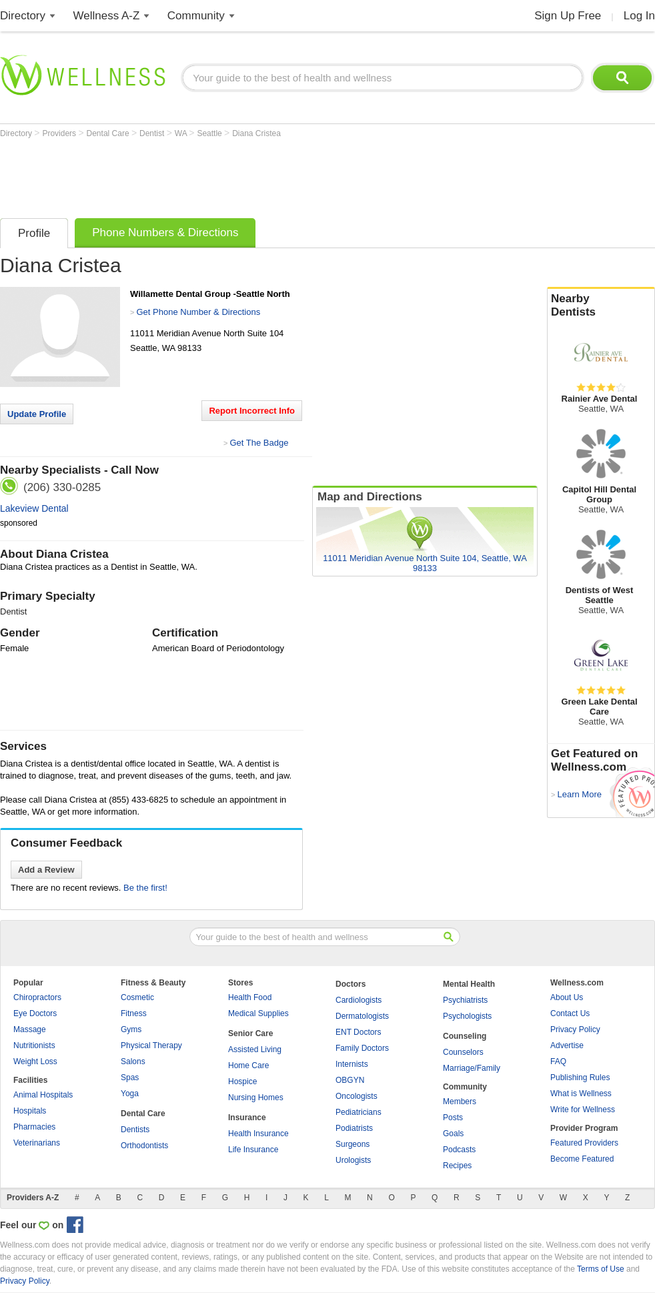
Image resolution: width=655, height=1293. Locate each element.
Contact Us (570, 1013)
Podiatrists (354, 1128)
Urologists (353, 1160)
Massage (29, 1029)
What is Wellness (581, 1093)
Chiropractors (37, 997)
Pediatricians (359, 1112)
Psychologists (467, 1016)
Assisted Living (254, 1049)
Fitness (134, 1013)
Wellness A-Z (106, 15)
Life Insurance (253, 1149)
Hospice (242, 1081)
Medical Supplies (258, 1013)
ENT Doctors (358, 1032)
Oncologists (357, 1096)
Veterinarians (36, 1143)
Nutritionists (34, 1045)
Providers (60, 133)
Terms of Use (600, 1269)
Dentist (153, 133)
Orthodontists (144, 1145)
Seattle (210, 133)
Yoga (130, 1093)
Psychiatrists (465, 1000)
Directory (22, 15)
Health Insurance (258, 1133)
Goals (453, 1133)
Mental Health (469, 984)
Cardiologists (359, 1000)
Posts (453, 1117)
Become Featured (582, 1159)
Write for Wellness (582, 1109)
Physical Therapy (151, 1045)
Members (459, 1101)
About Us (566, 997)
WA (182, 133)
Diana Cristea (256, 133)
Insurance (247, 1117)
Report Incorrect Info (252, 411)
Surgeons (353, 1144)
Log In (639, 15)
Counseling (464, 1036)
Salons (133, 1061)
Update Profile (36, 414)
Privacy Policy (575, 1029)
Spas (130, 1077)
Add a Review (46, 870)
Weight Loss (35, 1061)
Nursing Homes (255, 1097)
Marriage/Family (471, 1068)
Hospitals (29, 1111)
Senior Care (250, 1033)
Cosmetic (137, 997)
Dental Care (109, 133)
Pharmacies (34, 1127)
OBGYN (350, 1080)
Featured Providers (584, 1143)
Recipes (457, 1165)
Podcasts (459, 1149)
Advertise (567, 1045)
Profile (34, 233)
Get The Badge (258, 443)
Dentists (135, 1129)
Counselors (463, 1052)
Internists (352, 1064)
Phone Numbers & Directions (165, 232)
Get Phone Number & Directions (198, 312)
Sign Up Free (567, 15)
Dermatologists (362, 1016)
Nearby (601, 305)
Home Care (248, 1065)
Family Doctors (362, 1048)
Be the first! (145, 888)
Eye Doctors (35, 1013)
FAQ (558, 1061)
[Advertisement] (243, 175)
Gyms (131, 1029)
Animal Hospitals (43, 1095)
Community (196, 15)
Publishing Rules (580, 1077)
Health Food (249, 997)
